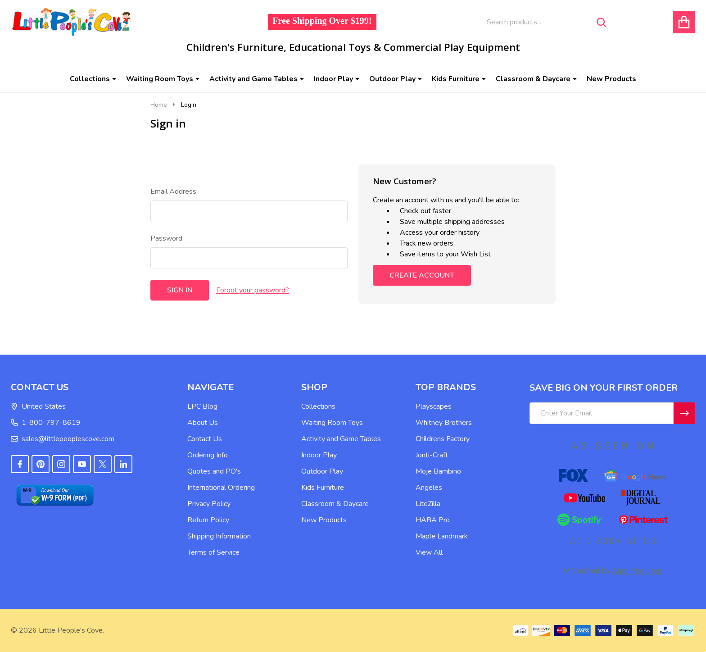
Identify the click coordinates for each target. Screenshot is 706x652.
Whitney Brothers (444, 423)
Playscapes (434, 406)
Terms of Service (213, 552)
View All (429, 552)
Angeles (429, 487)
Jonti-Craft (432, 455)
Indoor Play (333, 79)
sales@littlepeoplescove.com (62, 439)
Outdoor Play (392, 79)
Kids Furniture (456, 79)
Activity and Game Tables (253, 79)
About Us (202, 423)
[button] (94, 495)
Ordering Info (207, 455)
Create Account (421, 275)
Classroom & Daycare (533, 79)
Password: (167, 238)
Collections (90, 79)
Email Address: (174, 191)
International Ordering (221, 487)
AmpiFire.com (637, 570)
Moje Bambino (438, 471)
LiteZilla (428, 504)
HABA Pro (433, 520)
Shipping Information (219, 536)
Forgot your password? (252, 290)
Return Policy (208, 520)
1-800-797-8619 (46, 423)
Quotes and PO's (214, 471)
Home (158, 104)
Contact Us (204, 439)
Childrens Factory (443, 439)
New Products (611, 79)
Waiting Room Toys (159, 79)
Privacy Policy (209, 504)
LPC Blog (202, 406)
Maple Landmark (442, 536)
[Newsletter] (684, 413)
